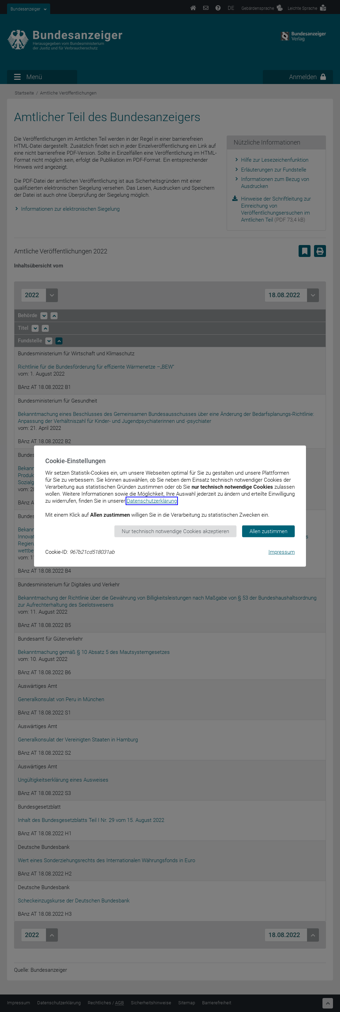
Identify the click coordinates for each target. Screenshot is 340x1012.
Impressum (281, 552)
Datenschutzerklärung (152, 500)
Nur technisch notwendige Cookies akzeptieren (175, 531)
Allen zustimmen (268, 531)
